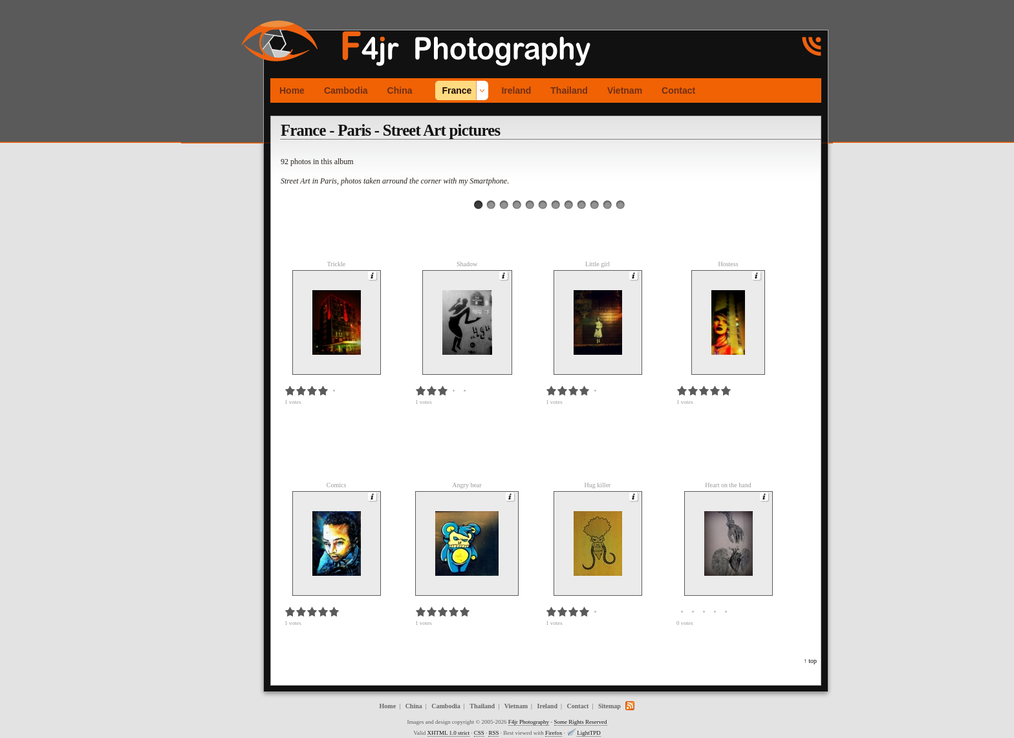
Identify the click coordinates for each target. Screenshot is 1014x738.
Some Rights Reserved (580, 722)
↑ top (810, 660)
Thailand (569, 90)
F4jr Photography (528, 722)
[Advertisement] (220, 193)
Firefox (554, 733)
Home (292, 90)
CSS (479, 733)
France (456, 90)
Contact (678, 90)
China (400, 90)
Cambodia (346, 90)
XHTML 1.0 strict (448, 733)
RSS (493, 733)
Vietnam (624, 90)
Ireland (516, 90)
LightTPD (589, 733)
